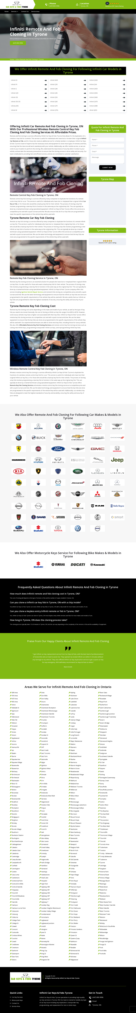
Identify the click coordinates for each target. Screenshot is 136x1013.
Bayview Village (17, 762)
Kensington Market (47, 945)
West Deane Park (106, 902)
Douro (43, 702)
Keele (43, 935)
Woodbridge (104, 938)
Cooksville (15, 932)
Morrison (74, 814)
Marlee (73, 759)
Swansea (103, 808)
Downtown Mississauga (49, 711)
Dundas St (44, 735)
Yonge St (103, 945)
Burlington (15, 838)
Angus (14, 729)
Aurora (14, 744)
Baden (14, 753)
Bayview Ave (16, 759)
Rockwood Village (106, 696)
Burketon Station (17, 835)
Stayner (102, 768)
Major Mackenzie (76, 741)
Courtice (14, 938)
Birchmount (16, 775)
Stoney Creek (104, 781)
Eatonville (44, 759)
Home (7, 11)
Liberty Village (75, 720)
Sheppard (103, 732)
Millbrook (74, 790)
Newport (74, 844)
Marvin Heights (76, 765)
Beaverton (15, 768)
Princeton (74, 932)
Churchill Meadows (18, 896)
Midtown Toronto (77, 787)
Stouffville (103, 787)
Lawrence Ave (75, 708)
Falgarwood (45, 802)
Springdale (103, 759)
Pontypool (74, 902)
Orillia (72, 869)
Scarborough (104, 711)
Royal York (103, 702)
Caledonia (15, 853)
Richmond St (75, 954)
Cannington (16, 869)
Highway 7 (44, 902)
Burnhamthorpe (17, 841)
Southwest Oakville (106, 756)
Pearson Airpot (76, 887)
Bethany (14, 771)
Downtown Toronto (48, 717)
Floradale (44, 814)
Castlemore (15, 878)
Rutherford (103, 705)
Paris (72, 878)
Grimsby (44, 853)
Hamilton (44, 866)
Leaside (73, 711)
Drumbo (44, 720)
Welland (102, 899)
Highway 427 (45, 899)
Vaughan (103, 869)
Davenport (15, 954)
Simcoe (102, 744)
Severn (102, 720)
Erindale (44, 787)
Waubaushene (105, 896)
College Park (16, 920)
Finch (43, 811)
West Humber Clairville (107, 905)
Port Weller (74, 923)
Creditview (15, 945)
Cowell (14, 941)
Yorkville (103, 954)
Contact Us (25, 11)
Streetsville (103, 793)
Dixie (42, 693)
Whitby (102, 923)
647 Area (15, 699)
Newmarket (74, 841)
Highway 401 (45, 890)
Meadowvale (75, 771)
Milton (73, 793)
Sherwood (103, 738)
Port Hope (74, 914)
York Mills (103, 951)
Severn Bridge (104, 723)
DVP (42, 747)
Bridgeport (15, 817)
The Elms (103, 817)
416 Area (15, 696)
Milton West (75, 796)
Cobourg (15, 914)
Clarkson (15, 905)
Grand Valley (45, 847)
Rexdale (73, 948)
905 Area (15, 702)
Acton (14, 705)
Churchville (15, 899)
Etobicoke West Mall (48, 796)
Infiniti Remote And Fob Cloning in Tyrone (29, 59)
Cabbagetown (16, 844)
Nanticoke (74, 829)
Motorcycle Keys (17, 1000)
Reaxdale (74, 945)
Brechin (14, 814)
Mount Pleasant (76, 823)
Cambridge (15, 856)
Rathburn (74, 941)
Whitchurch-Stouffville (107, 926)
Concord (14, 929)
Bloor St (14, 784)
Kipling (73, 693)
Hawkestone (45, 875)
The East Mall (104, 814)
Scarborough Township (108, 717)
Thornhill (103, 838)
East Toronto (45, 753)
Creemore (15, 948)
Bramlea (14, 805)
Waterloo (103, 893)
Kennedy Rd (45, 941)
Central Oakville (17, 887)
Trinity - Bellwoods (106, 853)
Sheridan (103, 735)
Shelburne (103, 729)
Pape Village (75, 875)
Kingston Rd (45, 960)
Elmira (43, 771)
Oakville (73, 856)
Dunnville (44, 738)
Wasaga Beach (105, 881)
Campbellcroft (16, 863)
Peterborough (75, 896)
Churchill (15, 893)
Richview (73, 957)
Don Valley (44, 699)
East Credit (44, 750)
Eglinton (44, 765)
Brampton (15, 808)
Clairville (14, 902)
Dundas (43, 732)
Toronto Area (104, 844)
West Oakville (104, 908)
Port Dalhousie (76, 908)
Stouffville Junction (106, 790)
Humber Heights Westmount (51, 908)
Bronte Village (16, 829)
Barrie (14, 756)
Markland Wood (76, 756)
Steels (102, 771)
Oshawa (73, 872)
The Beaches (104, 811)
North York (74, 850)
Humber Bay (45, 905)
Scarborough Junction (107, 714)
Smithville (103, 750)
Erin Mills (44, 784)
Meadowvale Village (77, 775)
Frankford (44, 826)
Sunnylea (103, 799)
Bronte (14, 826)
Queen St (74, 935)
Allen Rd (14, 720)
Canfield (14, 866)
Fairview (44, 799)
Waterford (103, 890)
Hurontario (45, 917)
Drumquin (44, 723)
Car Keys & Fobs (17, 7)
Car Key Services (17, 997)
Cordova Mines (17, 935)
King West (44, 957)
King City (44, 951)
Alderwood (15, 717)
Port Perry (74, 920)
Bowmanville (16, 799)
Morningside (75, 811)
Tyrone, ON (96, 1005)
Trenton (103, 850)
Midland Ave (75, 784)
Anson (14, 735)
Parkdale (73, 884)
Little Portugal (75, 732)
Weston (102, 917)
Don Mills (44, 696)
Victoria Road (104, 875)
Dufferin (44, 726)
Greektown (45, 850)
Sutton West (104, 805)
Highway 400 (45, 887)
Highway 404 (45, 893)
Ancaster (15, 726)
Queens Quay (75, 938)
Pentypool (74, 893)
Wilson (102, 935)
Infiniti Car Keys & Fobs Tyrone (69, 978)
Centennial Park (17, 881)
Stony (102, 784)
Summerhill (104, 796)
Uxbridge (103, 866)
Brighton (15, 820)
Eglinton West (46, 768)
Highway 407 (45, 896)
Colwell (14, 926)
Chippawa (15, 890)
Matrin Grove (75, 768)
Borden (14, 796)
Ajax (13, 714)
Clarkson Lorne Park (19, 908)
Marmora (74, 762)
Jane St (43, 932)
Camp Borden (16, 860)
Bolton (14, 790)
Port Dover (74, 911)
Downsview (45, 705)
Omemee (74, 863)
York (101, 948)
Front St (43, 829)
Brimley (14, 823)
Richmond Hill (75, 951)
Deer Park (15, 957)
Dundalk (44, 729)
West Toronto (104, 911)
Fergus (43, 808)
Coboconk (15, 911)
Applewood (15, 738)
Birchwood (15, 778)
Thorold (102, 841)
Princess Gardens (76, 929)
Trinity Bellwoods (106, 856)
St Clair (102, 762)
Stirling (102, 775)
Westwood (103, 920)
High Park (44, 884)
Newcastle (74, 838)
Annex (14, 732)
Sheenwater (104, 726)
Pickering (74, 899)
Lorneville (74, 738)
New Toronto (75, 835)
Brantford (15, 811)
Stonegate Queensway (107, 778)
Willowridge (104, 932)
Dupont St (44, 744)
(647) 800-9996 (17, 43)
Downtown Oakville (47, 714)
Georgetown (45, 835)
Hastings (44, 872)
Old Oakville (74, 860)
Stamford (103, 765)
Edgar (43, 762)
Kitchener (74, 696)
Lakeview (74, 705)
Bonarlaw (15, 793)
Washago (103, 884)
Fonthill (43, 817)
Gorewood (44, 844)
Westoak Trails (105, 914)
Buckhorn (15, 832)
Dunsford (44, 741)
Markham (74, 753)
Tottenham (104, 847)
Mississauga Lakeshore (78, 805)
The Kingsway (104, 823)
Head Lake (44, 878)
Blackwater (15, 781)
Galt (42, 832)
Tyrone (102, 863)
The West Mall (105, 826)
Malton (73, 744)
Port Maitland (75, 917)
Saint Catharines (105, 708)
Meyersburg (75, 778)
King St (43, 954)
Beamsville (15, 765)
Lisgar (73, 726)
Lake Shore (74, 699)
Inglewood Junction (47, 923)
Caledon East (16, 850)
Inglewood (44, 920)
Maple (73, 750)
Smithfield (103, 747)
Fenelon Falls (45, 805)
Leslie (72, 717)
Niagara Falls (75, 847)
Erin (42, 781)
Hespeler (44, 881)
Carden (14, 872)
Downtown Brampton (48, 708)
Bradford (15, 802)
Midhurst (74, 781)
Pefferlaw (74, 890)
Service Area (35, 11)
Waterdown (104, 887)
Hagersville (45, 860)
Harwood (44, 869)
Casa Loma (15, 875)
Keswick (43, 948)
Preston (73, 926)
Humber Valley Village (48, 911)
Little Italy (74, 729)
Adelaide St (15, 708)
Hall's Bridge (45, 863)
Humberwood (45, 914)
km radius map (107, 203)
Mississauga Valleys (77, 808)
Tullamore (103, 860)
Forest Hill (44, 823)
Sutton (102, 802)
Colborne (15, 917)
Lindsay (73, 723)
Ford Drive (44, 820)
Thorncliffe (103, 832)
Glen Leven (45, 841)
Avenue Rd (15, 747)
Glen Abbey (45, 838)
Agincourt (15, 711)
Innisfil (43, 926)
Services (14, 11)
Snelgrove (103, 753)
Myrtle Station (75, 826)
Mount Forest (75, 817)
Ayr (13, 750)
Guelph (43, 856)
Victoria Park (104, 872)
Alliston (14, 723)
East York (44, 756)
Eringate (44, 790)
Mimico (73, 799)
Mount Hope (75, 820)
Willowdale (103, 929)
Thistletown (104, 829)
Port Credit (74, 905)
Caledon (14, 847)
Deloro (14, 960)
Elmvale (43, 775)
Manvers (73, 747)
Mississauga (75, 802)
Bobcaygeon (16, 787)
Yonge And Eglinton (106, 941)
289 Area (15, 693)
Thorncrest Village (106, 835)
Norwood (74, 853)
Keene (43, 938)
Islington (44, 929)
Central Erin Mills (17, 884)
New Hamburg (75, 832)
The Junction (104, 820)
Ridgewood (74, 960)
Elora (43, 778)
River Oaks (103, 693)
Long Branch (75, 735)
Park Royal (74, 881)
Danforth (15, 951)
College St (15, 923)
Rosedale (103, 699)
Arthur (14, 741)
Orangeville (74, 866)
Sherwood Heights (106, 741)
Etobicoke (44, 793)
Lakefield (74, 702)
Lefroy (73, 714)
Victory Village (104, 878)
